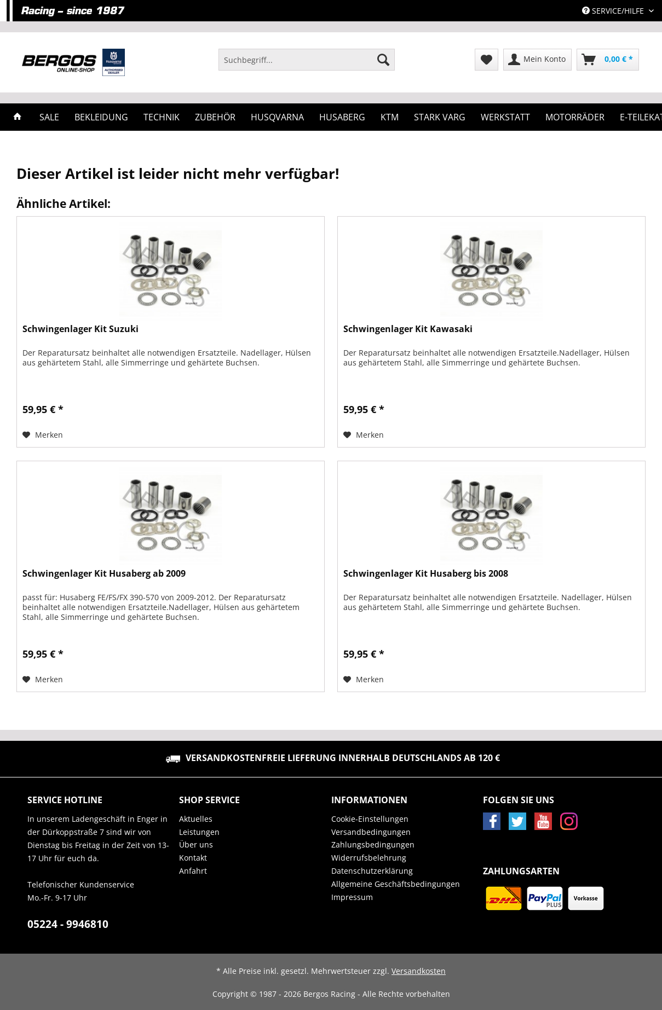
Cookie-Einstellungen (369, 819)
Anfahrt (193, 871)
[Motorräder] (575, 117)
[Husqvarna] (277, 117)
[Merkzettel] (486, 60)
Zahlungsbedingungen (373, 844)
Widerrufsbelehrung (368, 857)
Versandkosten (419, 971)
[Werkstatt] (505, 117)
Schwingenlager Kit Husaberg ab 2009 (104, 573)
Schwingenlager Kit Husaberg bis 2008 (425, 573)
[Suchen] (383, 60)
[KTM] (389, 117)
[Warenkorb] (608, 60)
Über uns (196, 844)
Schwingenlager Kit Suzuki (80, 329)
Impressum (352, 897)
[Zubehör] (215, 117)
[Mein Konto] (537, 60)
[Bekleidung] (101, 117)
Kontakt (193, 857)
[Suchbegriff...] (306, 60)
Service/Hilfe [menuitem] (614, 10)
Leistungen (199, 832)
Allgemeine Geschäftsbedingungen (395, 884)
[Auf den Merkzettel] (42, 435)
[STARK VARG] (439, 117)
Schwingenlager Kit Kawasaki (408, 329)
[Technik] (161, 117)
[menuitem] (306, 65)
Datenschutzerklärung (372, 871)
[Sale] (49, 117)
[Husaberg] (342, 117)
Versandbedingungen (371, 832)
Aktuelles (195, 819)
